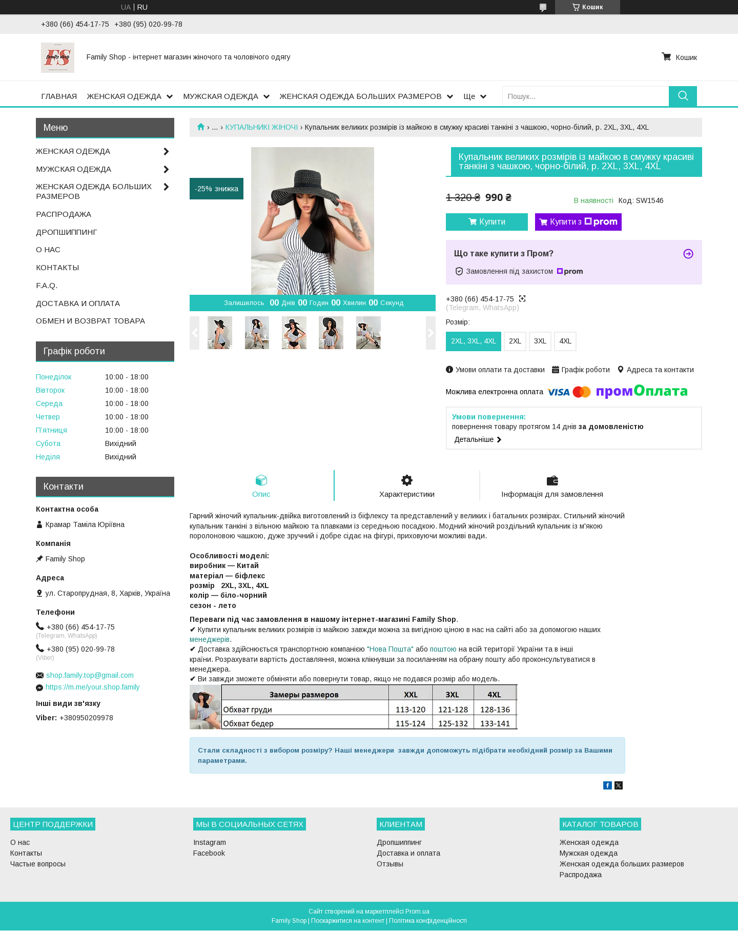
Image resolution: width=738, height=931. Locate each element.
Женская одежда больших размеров (622, 864)
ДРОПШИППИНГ (66, 232)
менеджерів (210, 640)
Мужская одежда (589, 853)
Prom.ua (417, 912)
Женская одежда (589, 843)
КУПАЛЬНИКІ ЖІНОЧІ (261, 127)
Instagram (209, 843)
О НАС (48, 249)
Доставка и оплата (408, 853)
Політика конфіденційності (428, 921)
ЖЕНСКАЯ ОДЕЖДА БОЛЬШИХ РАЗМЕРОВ (361, 96)
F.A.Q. (46, 285)
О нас (20, 843)
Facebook (209, 853)
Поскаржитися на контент (347, 921)
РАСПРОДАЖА (63, 214)
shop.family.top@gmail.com (90, 675)
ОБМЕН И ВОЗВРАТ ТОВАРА (90, 320)
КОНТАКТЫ (57, 267)
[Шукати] (683, 96)
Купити (492, 221)
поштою (443, 649)
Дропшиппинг (399, 843)
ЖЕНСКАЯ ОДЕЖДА (124, 96)
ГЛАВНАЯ (59, 96)
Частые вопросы (38, 864)
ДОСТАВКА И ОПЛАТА (78, 303)
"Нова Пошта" (390, 649)
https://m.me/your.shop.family (93, 687)
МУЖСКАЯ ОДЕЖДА (220, 96)
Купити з (584, 222)
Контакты (26, 853)
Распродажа (581, 875)
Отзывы (390, 864)
